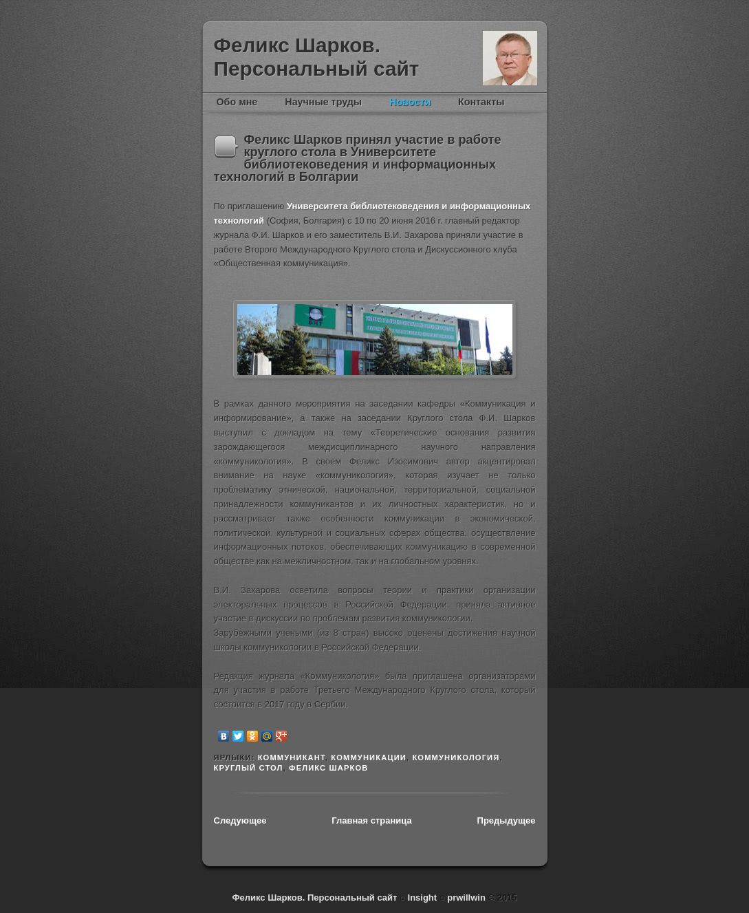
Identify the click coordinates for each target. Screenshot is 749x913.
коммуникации (368, 757)
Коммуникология (455, 757)
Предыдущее (506, 820)
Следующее (240, 820)
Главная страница (371, 820)
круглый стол (248, 768)
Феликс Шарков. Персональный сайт (317, 57)
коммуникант (291, 757)
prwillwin (465, 897)
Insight (423, 897)
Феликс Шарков (510, 58)
